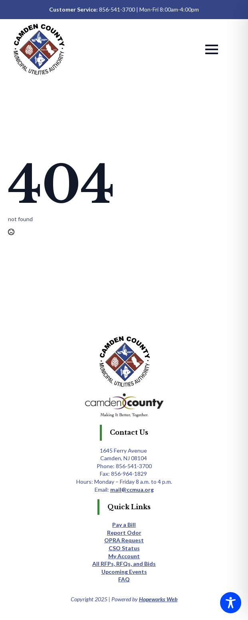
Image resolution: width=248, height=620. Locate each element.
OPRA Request (124, 540)
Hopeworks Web (158, 599)
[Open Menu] (211, 49)
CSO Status (124, 548)
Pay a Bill (124, 524)
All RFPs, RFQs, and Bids (124, 563)
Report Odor (124, 532)
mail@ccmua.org (132, 489)
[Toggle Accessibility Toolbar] (230, 602)
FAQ (124, 579)
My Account (124, 556)
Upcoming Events (124, 571)
